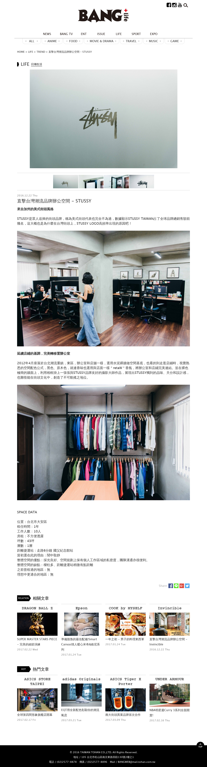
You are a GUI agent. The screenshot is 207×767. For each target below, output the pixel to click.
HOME (21, 51)
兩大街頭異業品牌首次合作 (123, 714)
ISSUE (101, 34)
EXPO (153, 34)
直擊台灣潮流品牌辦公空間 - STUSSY (70, 51)
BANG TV (66, 34)
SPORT (136, 34)
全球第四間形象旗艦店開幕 (34, 714)
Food (73, 41)
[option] (103, 118)
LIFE (119, 34)
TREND (41, 51)
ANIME (52, 41)
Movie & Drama (101, 41)
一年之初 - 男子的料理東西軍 (124, 639)
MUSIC (153, 41)
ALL (31, 41)
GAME (174, 41)
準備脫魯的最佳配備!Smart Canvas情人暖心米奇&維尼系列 (80, 644)
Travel (131, 41)
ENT (84, 34)
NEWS (47, 34)
